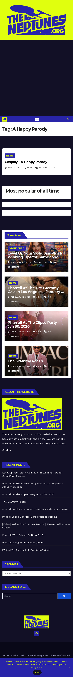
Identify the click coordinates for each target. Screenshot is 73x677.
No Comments (47, 168)
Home (6, 655)
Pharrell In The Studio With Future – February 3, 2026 (35, 509)
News (10, 155)
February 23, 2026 (21, 262)
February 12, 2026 (21, 297)
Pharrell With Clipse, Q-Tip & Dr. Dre (24, 535)
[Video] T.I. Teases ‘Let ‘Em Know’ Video (26, 550)
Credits (6, 450)
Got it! (37, 672)
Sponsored (16, 248)
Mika (29, 168)
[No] (69, 667)
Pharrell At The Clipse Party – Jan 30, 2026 (33, 324)
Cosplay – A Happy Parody (26, 162)
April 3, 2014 (15, 168)
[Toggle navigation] (37, 119)
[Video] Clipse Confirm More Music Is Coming (29, 516)
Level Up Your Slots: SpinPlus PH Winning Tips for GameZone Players (36, 257)
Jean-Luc (41, 262)
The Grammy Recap (25, 361)
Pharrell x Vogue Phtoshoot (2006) (23, 542)
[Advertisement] (36, 78)
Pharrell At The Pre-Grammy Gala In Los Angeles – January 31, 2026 (36, 292)
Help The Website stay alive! (34, 655)
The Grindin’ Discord (60, 655)
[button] (68, 119)
